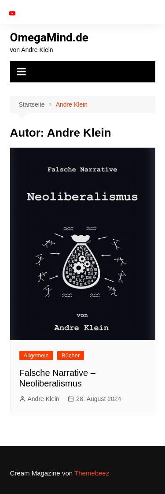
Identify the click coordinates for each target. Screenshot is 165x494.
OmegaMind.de (49, 37)
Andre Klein (43, 398)
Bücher (71, 355)
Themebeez (91, 473)
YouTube (12, 13)
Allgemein (36, 355)
